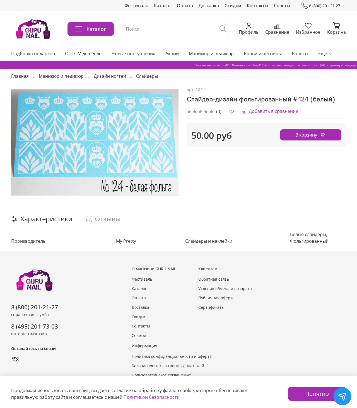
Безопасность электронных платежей (168, 365)
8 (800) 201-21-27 (34, 307)
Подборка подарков (33, 53)
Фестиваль (136, 6)
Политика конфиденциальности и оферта (172, 356)
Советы (282, 6)
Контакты (257, 6)
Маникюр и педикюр (211, 53)
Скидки (233, 6)
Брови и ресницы (263, 53)
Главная (20, 76)
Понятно (317, 393)
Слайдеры (147, 76)
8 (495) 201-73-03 (34, 326)
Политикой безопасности (152, 397)
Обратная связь (213, 279)
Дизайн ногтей (110, 76)
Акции (172, 53)
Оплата (185, 6)
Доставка (209, 6)
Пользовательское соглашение (161, 375)
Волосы (300, 53)
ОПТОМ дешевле (83, 53)
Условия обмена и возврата (225, 288)
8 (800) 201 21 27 (320, 6)
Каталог (162, 6)
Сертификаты (211, 307)
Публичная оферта (216, 297)
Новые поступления (133, 53)
